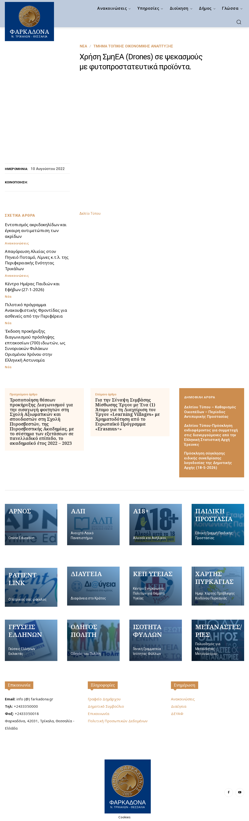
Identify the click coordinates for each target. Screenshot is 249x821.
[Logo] (127, 786)
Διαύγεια (178, 706)
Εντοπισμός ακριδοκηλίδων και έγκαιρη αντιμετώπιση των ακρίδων (36, 230)
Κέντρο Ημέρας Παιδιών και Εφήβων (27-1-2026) (32, 286)
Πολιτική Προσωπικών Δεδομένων (118, 720)
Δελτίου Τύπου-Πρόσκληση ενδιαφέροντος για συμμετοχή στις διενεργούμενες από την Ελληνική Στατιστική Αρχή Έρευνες (211, 435)
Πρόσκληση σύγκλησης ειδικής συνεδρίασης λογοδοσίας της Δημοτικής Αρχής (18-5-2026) (208, 460)
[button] (238, 22)
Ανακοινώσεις (17, 243)
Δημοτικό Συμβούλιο (106, 706)
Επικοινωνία (19, 685)
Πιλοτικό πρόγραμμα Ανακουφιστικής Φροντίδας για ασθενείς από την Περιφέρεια (36, 310)
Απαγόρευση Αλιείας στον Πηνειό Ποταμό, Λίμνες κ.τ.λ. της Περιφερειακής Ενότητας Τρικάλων (37, 260)
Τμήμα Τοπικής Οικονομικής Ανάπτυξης (133, 46)
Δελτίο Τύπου (90, 213)
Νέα (83, 46)
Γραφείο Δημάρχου (104, 698)
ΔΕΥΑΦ (177, 713)
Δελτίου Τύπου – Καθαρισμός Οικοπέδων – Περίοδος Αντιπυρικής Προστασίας (210, 412)
